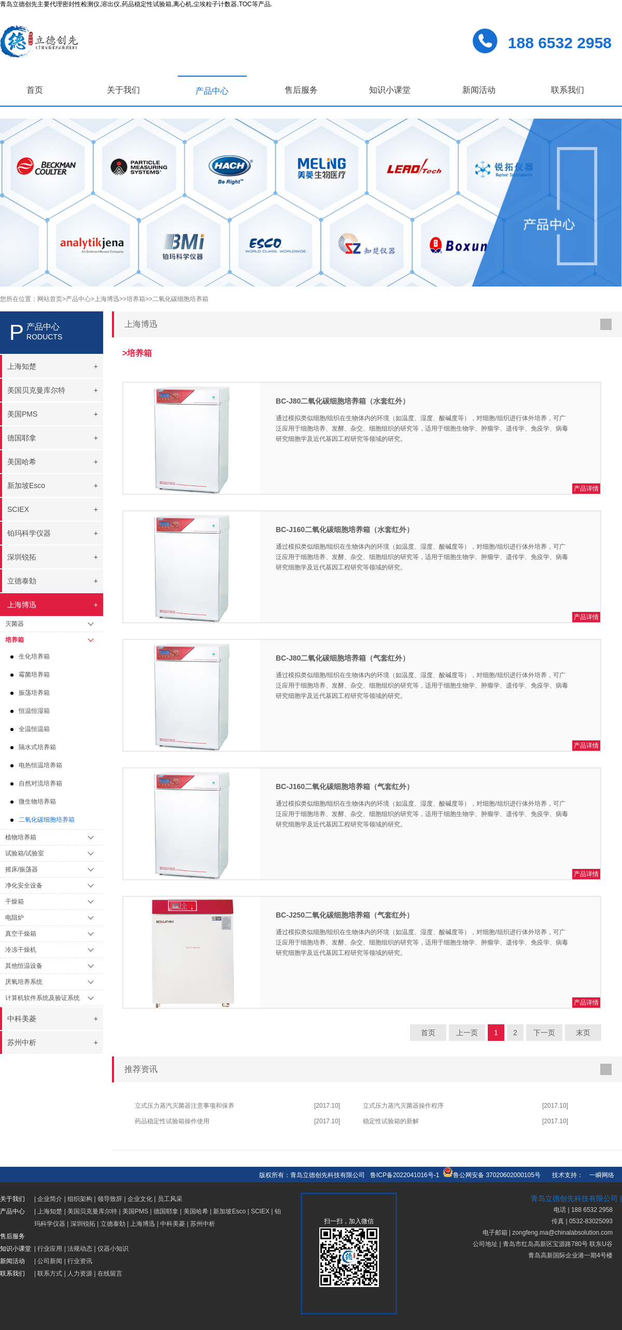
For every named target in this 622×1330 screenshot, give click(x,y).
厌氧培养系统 (24, 981)
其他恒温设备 (24, 965)
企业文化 (140, 1199)
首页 (34, 89)
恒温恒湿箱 (34, 710)
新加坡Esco (229, 1211)
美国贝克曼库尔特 (92, 1211)
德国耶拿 (165, 1211)
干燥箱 (14, 901)
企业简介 (49, 1199)
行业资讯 (79, 1261)
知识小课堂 (390, 89)
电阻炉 (14, 917)
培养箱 (14, 639)
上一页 (467, 1032)
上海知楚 (49, 1211)
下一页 (544, 1032)
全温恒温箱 (34, 729)
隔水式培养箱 (37, 747)
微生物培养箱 (37, 801)
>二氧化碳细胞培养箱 (178, 299)
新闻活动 (479, 89)
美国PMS (135, 1211)
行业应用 (49, 1248)
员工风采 (170, 1199)
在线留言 (109, 1273)
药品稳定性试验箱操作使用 (172, 1121)
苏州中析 (202, 1223)
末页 (583, 1032)
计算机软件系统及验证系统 (42, 998)
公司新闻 (49, 1261)
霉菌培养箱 (34, 674)
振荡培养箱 (34, 692)
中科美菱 (172, 1223)
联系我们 (567, 89)
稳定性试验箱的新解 (391, 1121)
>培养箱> (136, 299)
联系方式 (49, 1273)
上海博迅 (142, 1223)
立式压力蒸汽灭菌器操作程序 (403, 1105)
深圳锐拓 (82, 1223)
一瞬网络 (598, 1175)
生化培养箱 (34, 656)
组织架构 (79, 1199)
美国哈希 (195, 1211)
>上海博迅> (107, 299)
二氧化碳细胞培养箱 (47, 819)
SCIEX (260, 1211)
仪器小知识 (113, 1248)
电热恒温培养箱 (40, 765)
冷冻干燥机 (20, 949)
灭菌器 (14, 623)
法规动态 (79, 1248)
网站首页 (49, 299)
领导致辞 (109, 1199)
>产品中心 (76, 299)
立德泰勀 (113, 1223)
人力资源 (79, 1273)
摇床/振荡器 (21, 869)
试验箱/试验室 (24, 853)
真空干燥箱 (20, 933)
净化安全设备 (24, 885)
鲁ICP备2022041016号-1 (404, 1175)
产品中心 (212, 91)
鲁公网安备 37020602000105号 (492, 1175)
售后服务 (301, 89)
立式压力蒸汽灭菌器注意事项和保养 (184, 1105)
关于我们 (123, 89)
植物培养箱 (20, 837)
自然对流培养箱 (40, 783)
